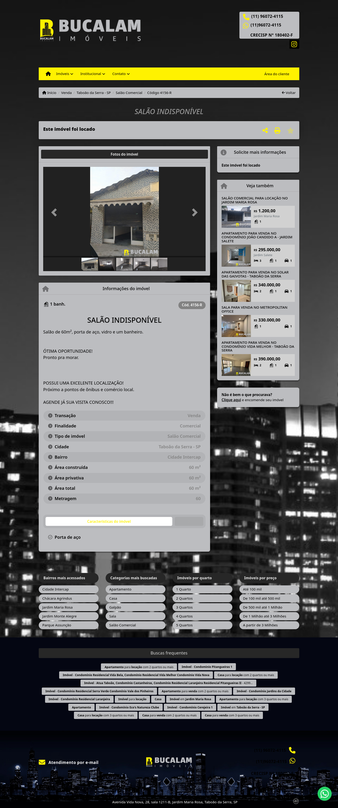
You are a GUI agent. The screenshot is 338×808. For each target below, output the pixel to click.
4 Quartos (184, 616)
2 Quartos (184, 598)
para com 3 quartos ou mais (253, 699)
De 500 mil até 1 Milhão (262, 607)
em (190, 699)
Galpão (115, 607)
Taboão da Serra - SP (94, 92)
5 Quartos (184, 625)
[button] (55, 212)
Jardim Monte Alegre (59, 616)
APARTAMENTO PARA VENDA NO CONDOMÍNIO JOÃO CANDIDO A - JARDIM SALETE (257, 237)
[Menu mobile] (48, 74)
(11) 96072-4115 (267, 16)
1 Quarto (183, 589)
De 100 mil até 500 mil (261, 598)
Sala (112, 616)
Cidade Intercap (55, 589)
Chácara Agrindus (57, 598)
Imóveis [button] (62, 73)
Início (49, 92)
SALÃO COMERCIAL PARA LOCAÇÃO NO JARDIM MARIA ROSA (255, 200)
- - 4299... (168, 683)
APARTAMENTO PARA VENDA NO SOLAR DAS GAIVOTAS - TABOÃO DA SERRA (255, 274)
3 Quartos (184, 607)
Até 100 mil (252, 589)
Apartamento (120, 589)
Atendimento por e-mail (69, 762)
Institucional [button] (90, 73)
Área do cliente (276, 73)
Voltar (289, 92)
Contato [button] (119, 73)
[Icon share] (294, 43)
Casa (113, 598)
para (132, 699)
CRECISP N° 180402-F (271, 35)
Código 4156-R (159, 92)
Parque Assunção (56, 625)
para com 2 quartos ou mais (139, 667)
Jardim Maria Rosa (57, 607)
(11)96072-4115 (266, 25)
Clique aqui (231, 399)
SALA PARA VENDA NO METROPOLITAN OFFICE (254, 309)
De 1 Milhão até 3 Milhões (264, 616)
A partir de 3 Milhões (260, 625)
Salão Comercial (129, 92)
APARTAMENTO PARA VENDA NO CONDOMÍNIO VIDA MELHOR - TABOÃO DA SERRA (258, 346)
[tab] (58, 154)
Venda (66, 92)
